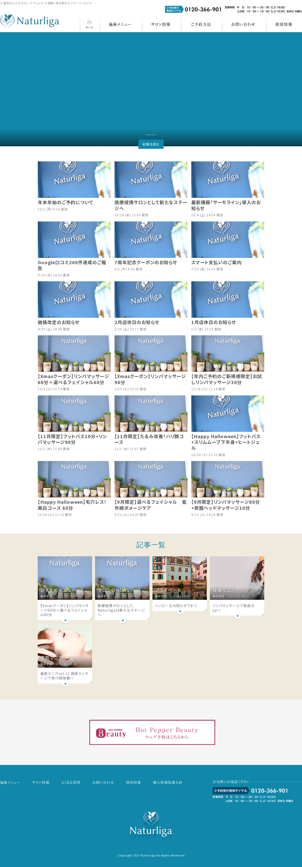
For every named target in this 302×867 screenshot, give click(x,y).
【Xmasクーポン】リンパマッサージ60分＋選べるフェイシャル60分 (64, 610)
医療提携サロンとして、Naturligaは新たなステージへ (121, 610)
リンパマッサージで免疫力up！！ (233, 608)
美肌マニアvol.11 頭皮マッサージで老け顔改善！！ (64, 675)
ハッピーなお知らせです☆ (176, 605)
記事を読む (151, 144)
